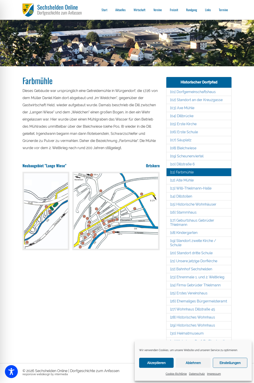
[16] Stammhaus (183, 212)
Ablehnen (193, 363)
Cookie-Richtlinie (176, 373)
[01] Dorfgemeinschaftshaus (193, 92)
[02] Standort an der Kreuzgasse (196, 100)
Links (208, 9)
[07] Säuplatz (180, 140)
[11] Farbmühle (182, 172)
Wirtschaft (139, 9)
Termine (223, 9)
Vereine (157, 9)
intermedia (61, 374)
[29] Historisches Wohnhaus (192, 325)
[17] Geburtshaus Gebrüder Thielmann (192, 222)
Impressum (214, 373)
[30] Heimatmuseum (187, 333)
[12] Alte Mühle (182, 180)
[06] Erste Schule (184, 132)
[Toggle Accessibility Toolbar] (11, 372)
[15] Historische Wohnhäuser (193, 204)
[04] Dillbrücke (181, 116)
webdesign (43, 374)
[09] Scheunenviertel (186, 156)
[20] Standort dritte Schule (191, 253)
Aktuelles (120, 9)
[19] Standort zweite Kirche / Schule (193, 243)
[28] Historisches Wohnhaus (192, 317)
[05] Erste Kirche (183, 124)
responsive (29, 374)
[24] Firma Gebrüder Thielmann (195, 285)
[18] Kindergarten (183, 233)
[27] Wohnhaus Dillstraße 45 (192, 309)
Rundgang (191, 9)
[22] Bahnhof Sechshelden (191, 269)
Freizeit (174, 9)
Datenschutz (197, 373)
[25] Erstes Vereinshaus (188, 293)
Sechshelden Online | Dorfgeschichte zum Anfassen (77, 371)
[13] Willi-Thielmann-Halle (190, 188)
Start (104, 9)
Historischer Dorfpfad (199, 82)
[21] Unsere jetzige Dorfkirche (193, 261)
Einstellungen (230, 363)
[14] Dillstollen (181, 196)
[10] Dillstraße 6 (182, 164)
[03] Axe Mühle (182, 108)
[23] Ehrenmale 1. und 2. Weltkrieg (197, 277)
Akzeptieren (156, 363)
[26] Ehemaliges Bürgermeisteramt (198, 301)
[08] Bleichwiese (183, 148)
